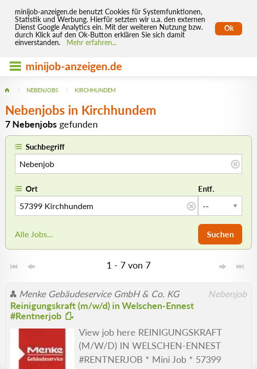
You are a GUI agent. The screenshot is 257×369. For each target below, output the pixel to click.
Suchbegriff (45, 146)
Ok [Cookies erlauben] (228, 28)
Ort (32, 188)
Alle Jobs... (34, 234)
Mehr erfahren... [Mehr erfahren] (92, 42)
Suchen (220, 234)
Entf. (206, 188)
